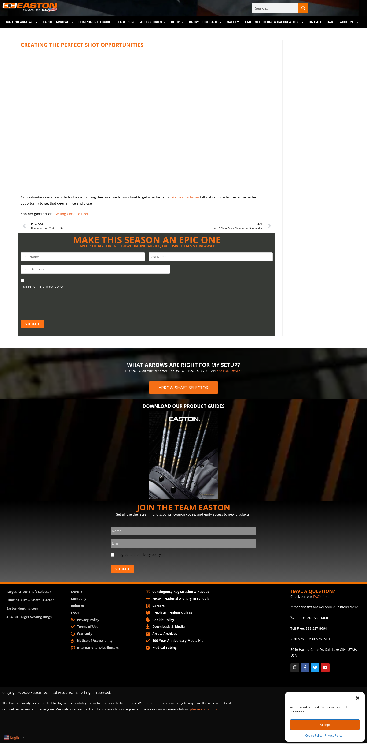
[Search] (303, 8)
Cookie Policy (313, 735)
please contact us (203, 710)
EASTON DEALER (229, 371)
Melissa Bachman (185, 197)
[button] (357, 698)
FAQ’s (317, 598)
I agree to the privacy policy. (140, 556)
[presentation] (56, 304)
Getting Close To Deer (71, 214)
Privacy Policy (333, 735)
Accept (325, 724)
